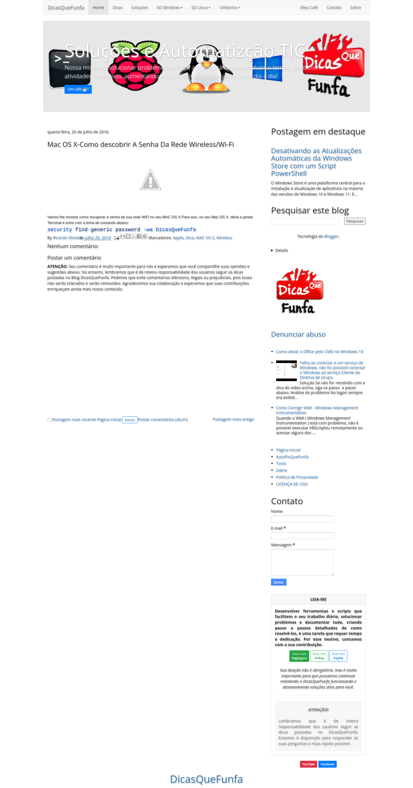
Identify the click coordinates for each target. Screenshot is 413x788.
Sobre (355, 7)
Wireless (224, 237)
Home (98, 7)
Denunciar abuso (298, 334)
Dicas (118, 7)
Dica (190, 237)
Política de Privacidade (297, 477)
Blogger (331, 236)
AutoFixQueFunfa (292, 456)
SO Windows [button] (170, 7)
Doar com (299, 656)
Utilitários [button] (229, 7)
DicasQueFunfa (66, 7)
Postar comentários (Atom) (163, 419)
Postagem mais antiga (233, 419)
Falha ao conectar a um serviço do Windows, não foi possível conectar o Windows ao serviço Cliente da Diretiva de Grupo (332, 370)
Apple (178, 237)
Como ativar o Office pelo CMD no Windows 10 (319, 351)
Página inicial (109, 419)
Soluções (139, 7)
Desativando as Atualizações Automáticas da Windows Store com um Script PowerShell (316, 162)
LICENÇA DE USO (292, 484)
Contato (334, 7)
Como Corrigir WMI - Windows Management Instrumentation (317, 410)
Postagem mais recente (74, 419)
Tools (281, 463)
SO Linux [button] (201, 7)
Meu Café (309, 7)
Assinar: (130, 420)
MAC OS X (205, 237)
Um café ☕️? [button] (78, 89)
